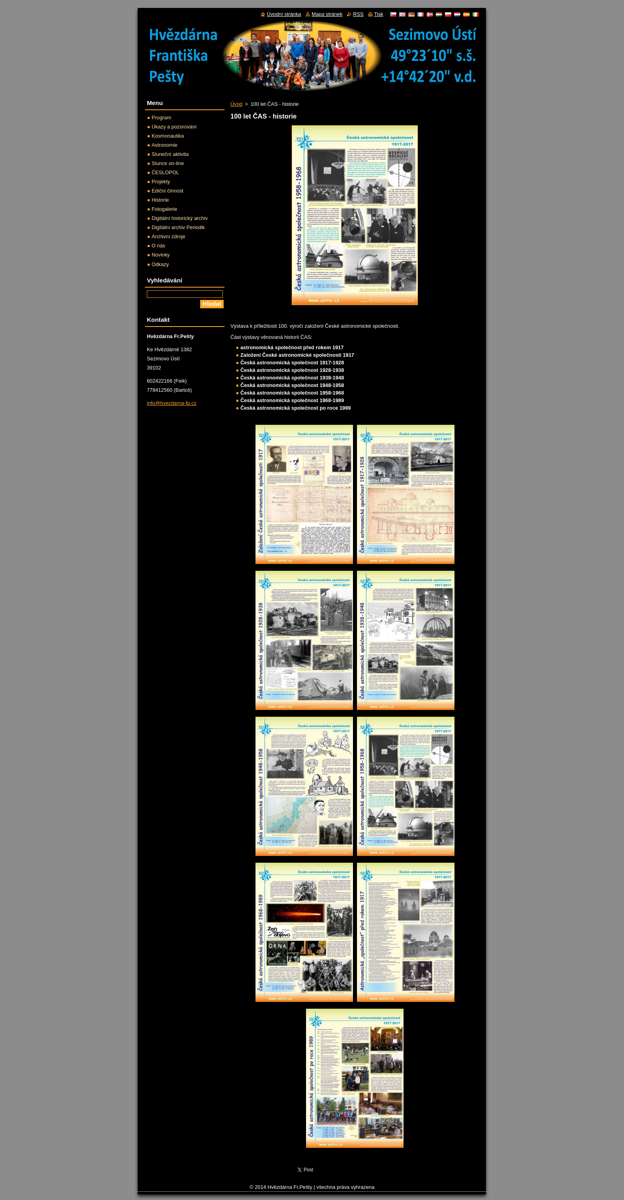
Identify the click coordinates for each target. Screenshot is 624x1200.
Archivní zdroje (168, 236)
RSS (358, 14)
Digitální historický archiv (180, 218)
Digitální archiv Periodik (178, 227)
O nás (158, 246)
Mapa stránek (327, 14)
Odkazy (160, 264)
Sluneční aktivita (170, 154)
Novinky (161, 255)
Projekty (161, 182)
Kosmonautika (168, 136)
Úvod (236, 104)
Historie (160, 200)
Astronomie (164, 145)
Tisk (378, 14)
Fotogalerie (164, 209)
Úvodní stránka (284, 14)
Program (161, 118)
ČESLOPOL (165, 172)
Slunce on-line (168, 163)
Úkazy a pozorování (174, 127)
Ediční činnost (167, 191)
